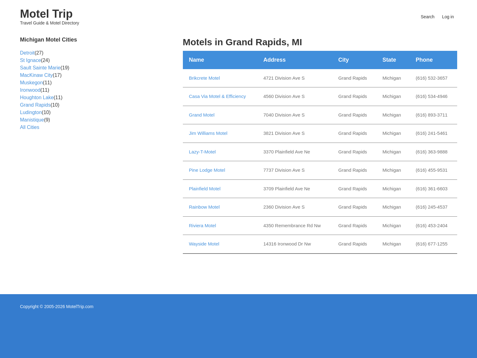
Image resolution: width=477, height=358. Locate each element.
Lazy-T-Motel (202, 151)
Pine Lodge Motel (207, 170)
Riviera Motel (202, 225)
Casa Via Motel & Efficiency (217, 96)
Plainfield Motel (205, 188)
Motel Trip (46, 13)
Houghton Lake (37, 97)
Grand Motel (202, 114)
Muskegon (31, 82)
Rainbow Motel (204, 207)
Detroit (27, 52)
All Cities (29, 127)
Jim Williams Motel (208, 133)
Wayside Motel (204, 243)
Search (428, 16)
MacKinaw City (36, 75)
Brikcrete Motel (204, 78)
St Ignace (30, 60)
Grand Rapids (35, 105)
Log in (448, 16)
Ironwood (30, 90)
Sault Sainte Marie (40, 67)
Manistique (32, 119)
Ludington (31, 112)
